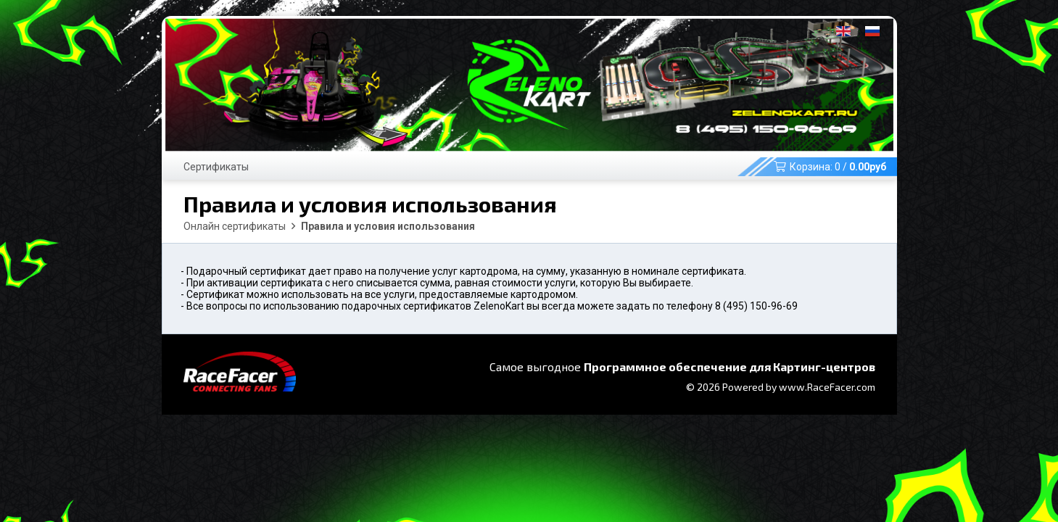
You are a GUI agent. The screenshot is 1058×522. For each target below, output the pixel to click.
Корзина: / (830, 167)
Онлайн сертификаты (234, 226)
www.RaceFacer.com (827, 387)
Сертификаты (216, 167)
